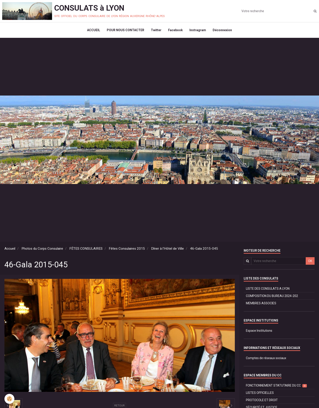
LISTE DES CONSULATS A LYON (268, 288)
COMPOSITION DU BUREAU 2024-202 (272, 296)
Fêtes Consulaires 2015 (127, 249)
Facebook (175, 30)
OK (310, 261)
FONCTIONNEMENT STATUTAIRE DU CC (276, 385)
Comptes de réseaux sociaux (266, 358)
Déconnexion (222, 30)
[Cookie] (9, 399)
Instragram (197, 30)
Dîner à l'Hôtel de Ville (167, 249)
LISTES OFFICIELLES (260, 393)
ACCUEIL (93, 30)
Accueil (9, 249)
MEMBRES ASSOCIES (261, 303)
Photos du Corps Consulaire (42, 249)
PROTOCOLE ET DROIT (262, 400)
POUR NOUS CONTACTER (125, 30)
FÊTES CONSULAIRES (86, 249)
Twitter (156, 30)
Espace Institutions (259, 330)
